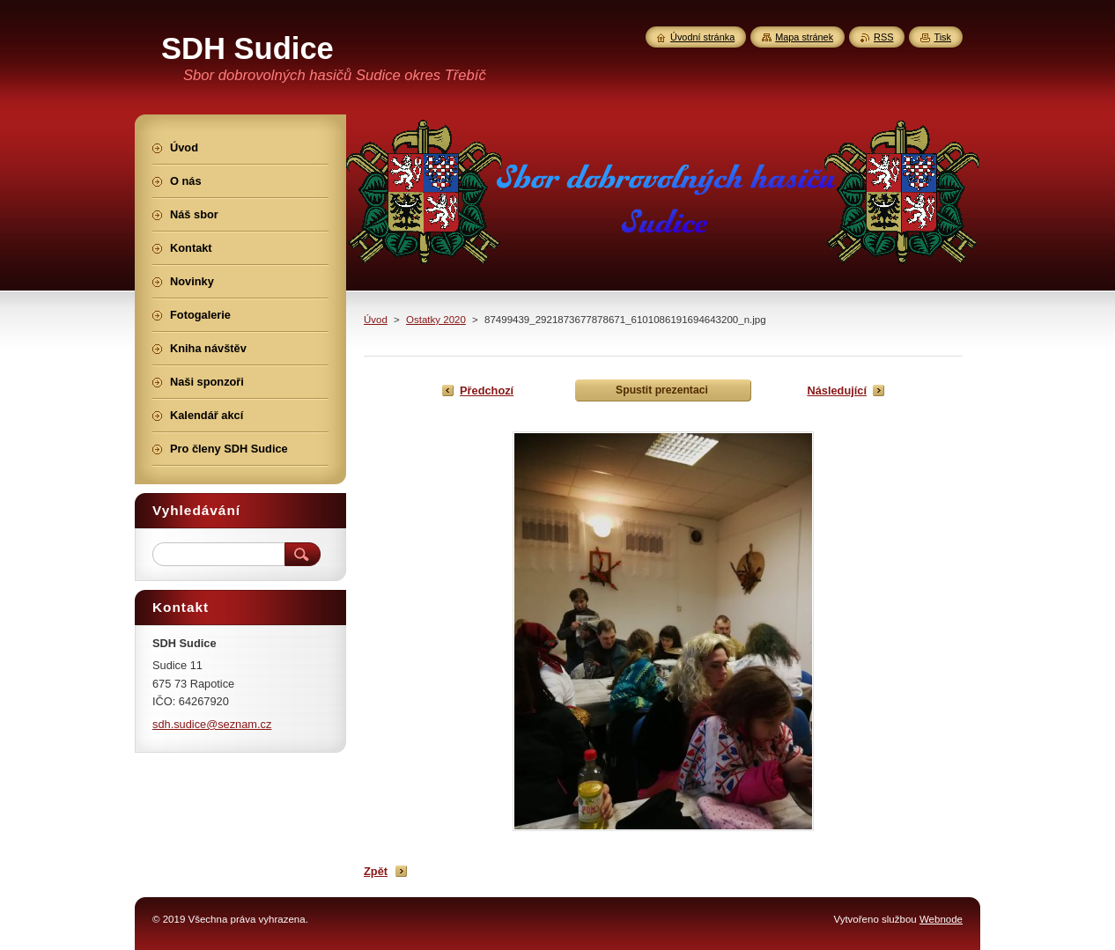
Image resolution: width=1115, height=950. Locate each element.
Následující (837, 390)
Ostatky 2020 (436, 319)
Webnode (941, 919)
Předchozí (486, 390)
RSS (883, 37)
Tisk (942, 37)
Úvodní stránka (702, 37)
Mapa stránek (804, 37)
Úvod (376, 319)
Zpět (376, 871)
